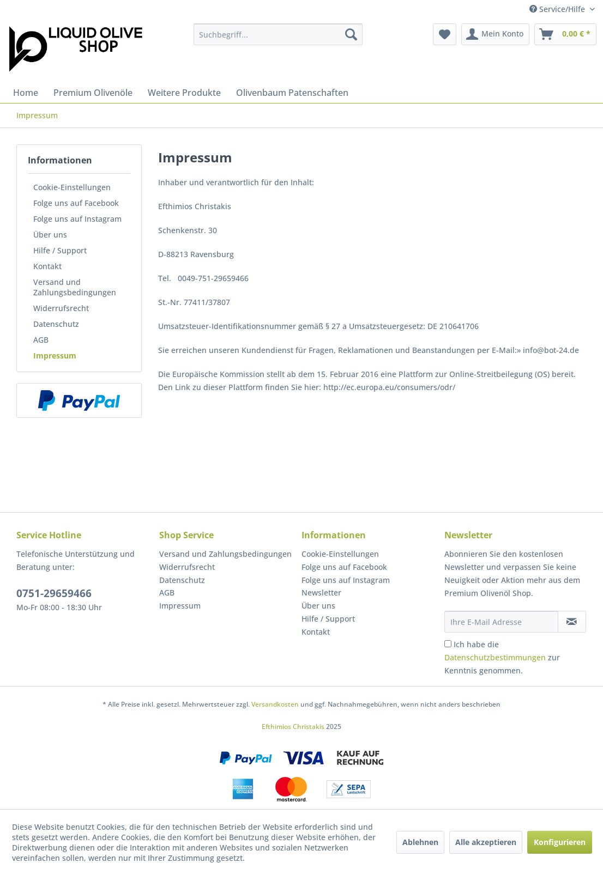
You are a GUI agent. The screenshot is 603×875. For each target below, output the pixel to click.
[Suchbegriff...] (278, 34)
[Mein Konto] (495, 34)
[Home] (25, 92)
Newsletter (321, 592)
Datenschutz (56, 324)
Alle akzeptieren (485, 842)
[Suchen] (351, 34)
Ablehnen (420, 842)
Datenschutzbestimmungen (495, 657)
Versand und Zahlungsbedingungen (74, 287)
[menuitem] (278, 34)
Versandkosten (275, 704)
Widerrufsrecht (61, 308)
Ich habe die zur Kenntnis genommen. (502, 657)
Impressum (54, 355)
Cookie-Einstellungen (72, 187)
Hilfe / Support (60, 250)
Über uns (50, 234)
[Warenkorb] (565, 34)
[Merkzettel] (444, 34)
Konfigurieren (560, 842)
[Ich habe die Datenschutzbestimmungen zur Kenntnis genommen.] (447, 643)
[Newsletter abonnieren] (572, 622)
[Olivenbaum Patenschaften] (292, 92)
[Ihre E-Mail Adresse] (501, 622)
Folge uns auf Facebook (76, 203)
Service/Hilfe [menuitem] (558, 9)
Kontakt (47, 266)
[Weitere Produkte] (184, 92)
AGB (41, 340)
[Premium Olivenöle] (93, 92)
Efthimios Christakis (293, 726)
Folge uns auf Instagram (77, 219)
